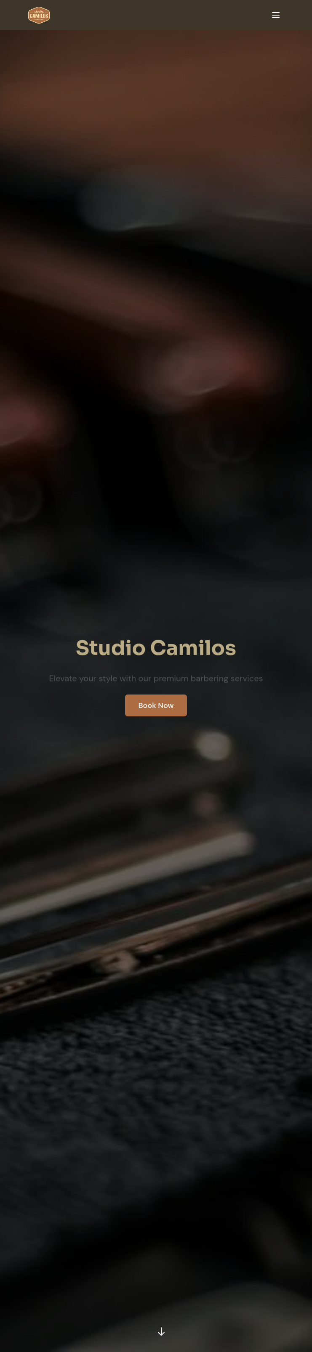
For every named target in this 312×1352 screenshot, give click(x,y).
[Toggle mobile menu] (275, 15)
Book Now (156, 705)
